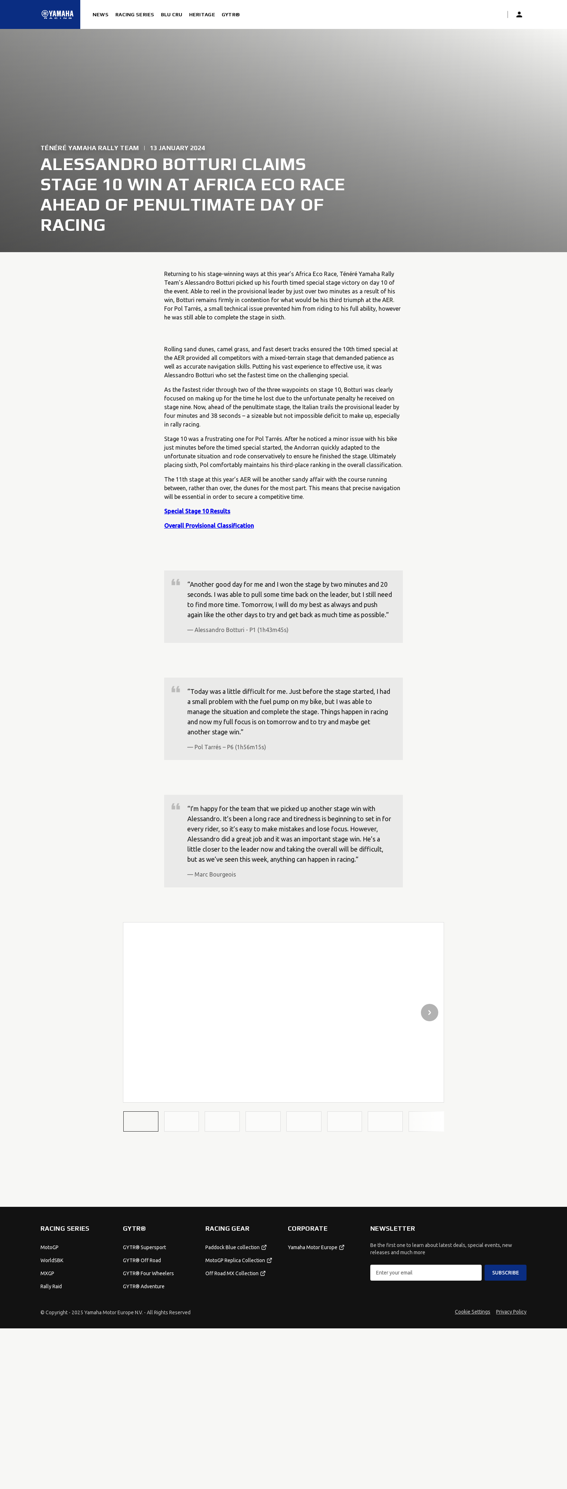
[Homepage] (57, 14)
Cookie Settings (472, 1472)
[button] (141, 1121)
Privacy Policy (511, 1472)
